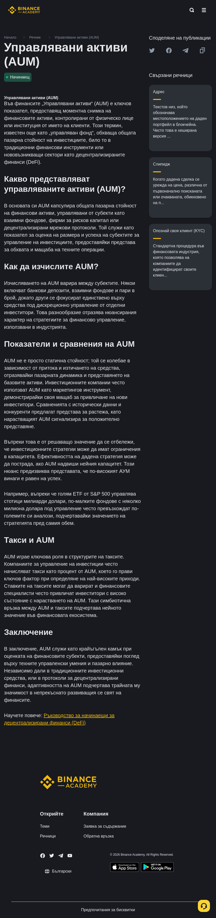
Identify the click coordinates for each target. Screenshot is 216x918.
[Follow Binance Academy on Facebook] (42, 855)
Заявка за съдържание (105, 826)
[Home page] (24, 10)
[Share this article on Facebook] (169, 50)
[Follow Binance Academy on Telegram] (60, 855)
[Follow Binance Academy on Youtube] (69, 855)
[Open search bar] (190, 10)
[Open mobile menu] (204, 10)
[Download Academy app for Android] (157, 867)
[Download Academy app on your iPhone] (124, 867)
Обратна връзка (99, 836)
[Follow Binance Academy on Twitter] (51, 856)
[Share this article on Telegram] (185, 50)
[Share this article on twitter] (152, 50)
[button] (204, 10)
